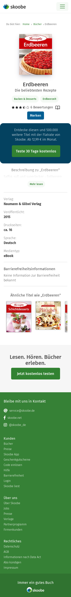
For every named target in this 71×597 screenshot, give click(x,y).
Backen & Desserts (25, 99)
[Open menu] (62, 6)
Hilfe (7, 470)
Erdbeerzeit (49, 99)
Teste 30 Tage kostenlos (36, 151)
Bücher (37, 24)
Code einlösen (13, 465)
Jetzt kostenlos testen (35, 373)
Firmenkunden (13, 529)
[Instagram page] (35, 425)
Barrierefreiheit (14, 475)
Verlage (9, 519)
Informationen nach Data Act (22, 557)
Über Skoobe (12, 503)
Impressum (11, 567)
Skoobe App (11, 454)
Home (26, 24)
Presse (8, 513)
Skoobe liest (12, 486)
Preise (8, 449)
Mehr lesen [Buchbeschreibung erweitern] (36, 184)
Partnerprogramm (15, 524)
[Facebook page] (35, 418)
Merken (35, 116)
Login (7, 481)
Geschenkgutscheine (17, 459)
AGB (6, 551)
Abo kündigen (12, 562)
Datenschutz (12, 546)
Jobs (6, 508)
